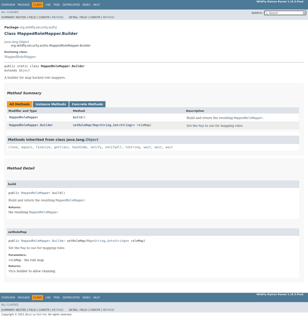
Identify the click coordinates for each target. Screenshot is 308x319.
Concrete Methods (87, 104)
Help (96, 4)
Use (48, 4)
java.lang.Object (16, 42)
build (77, 117)
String (105, 125)
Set (115, 125)
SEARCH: (257, 13)
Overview (8, 4)
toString (132, 147)
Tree (56, 4)
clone (13, 147)
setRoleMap (82, 125)
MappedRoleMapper (20, 57)
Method (57, 17)
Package (24, 4)
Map (95, 125)
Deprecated (71, 4)
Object (24, 70)
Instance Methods (51, 104)
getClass (61, 147)
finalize (43, 147)
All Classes (9, 12)
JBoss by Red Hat (36, 314)
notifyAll (113, 147)
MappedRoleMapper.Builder (31, 125)
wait (147, 147)
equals (26, 147)
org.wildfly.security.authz (38, 27)
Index (87, 4)
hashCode (79, 147)
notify (96, 147)
